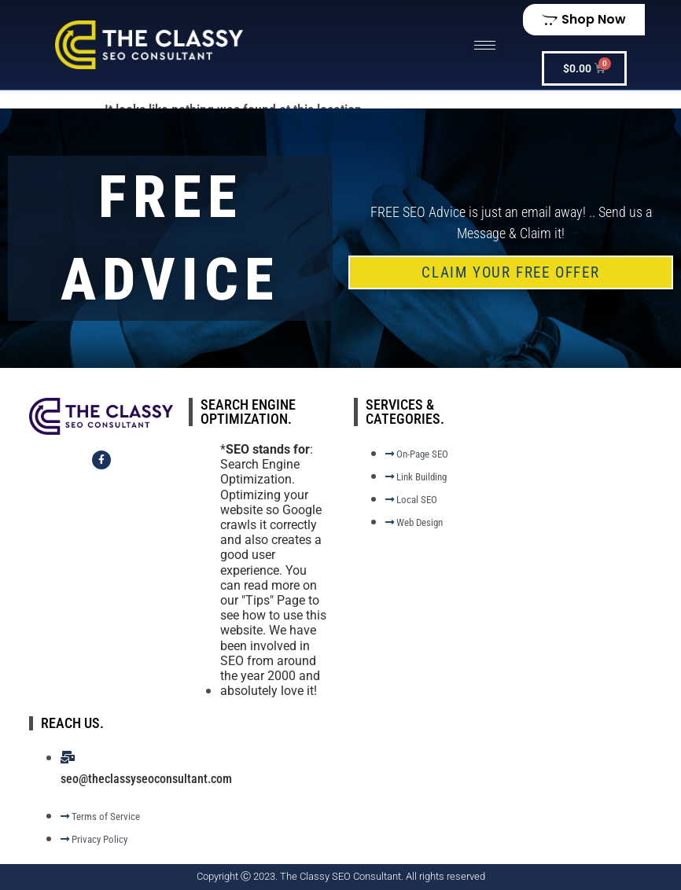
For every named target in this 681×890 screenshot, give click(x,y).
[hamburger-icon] (484, 45)
